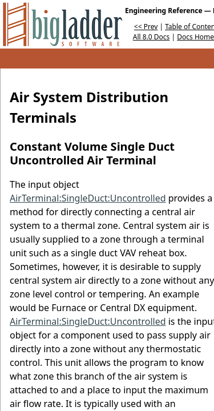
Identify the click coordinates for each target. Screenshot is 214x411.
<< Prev (146, 26)
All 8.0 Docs (151, 37)
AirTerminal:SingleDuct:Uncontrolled (88, 198)
